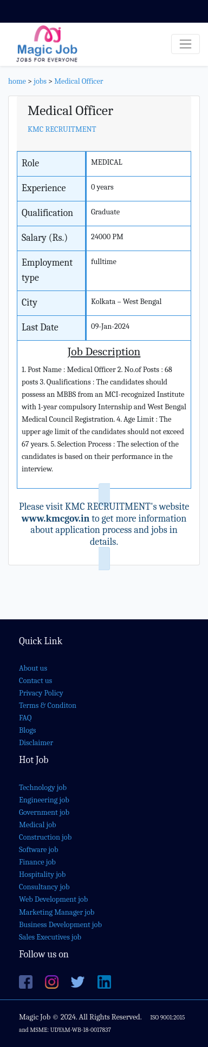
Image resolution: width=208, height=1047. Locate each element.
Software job (38, 849)
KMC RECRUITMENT (62, 129)
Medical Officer (78, 81)
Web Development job (53, 899)
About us (33, 668)
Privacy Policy (41, 693)
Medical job (37, 824)
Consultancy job (44, 886)
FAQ (25, 717)
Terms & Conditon (47, 705)
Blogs (27, 730)
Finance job (37, 862)
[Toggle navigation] (185, 44)
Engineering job (44, 800)
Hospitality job (42, 874)
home (17, 81)
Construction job (45, 837)
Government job (44, 812)
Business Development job (60, 924)
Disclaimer (36, 742)
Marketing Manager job (56, 912)
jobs (40, 81)
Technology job (43, 787)
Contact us (35, 680)
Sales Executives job (50, 937)
